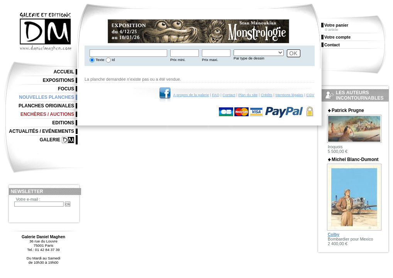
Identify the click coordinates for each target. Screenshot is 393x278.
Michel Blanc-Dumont (355, 159)
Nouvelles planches (46, 97)
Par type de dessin (249, 58)
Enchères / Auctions (47, 114)
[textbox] (128, 53)
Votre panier (336, 25)
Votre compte (337, 37)
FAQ (215, 95)
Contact (228, 95)
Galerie (50, 139)
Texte (99, 60)
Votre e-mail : (28, 199)
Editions (63, 122)
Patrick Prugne (348, 110)
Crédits (266, 95)
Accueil (64, 72)
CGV (310, 95)
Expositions (58, 80)
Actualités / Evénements (41, 131)
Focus (66, 89)
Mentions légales (289, 95)
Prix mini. (177, 60)
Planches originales (46, 105)
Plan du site (247, 95)
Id (113, 60)
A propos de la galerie (191, 95)
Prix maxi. (210, 60)
